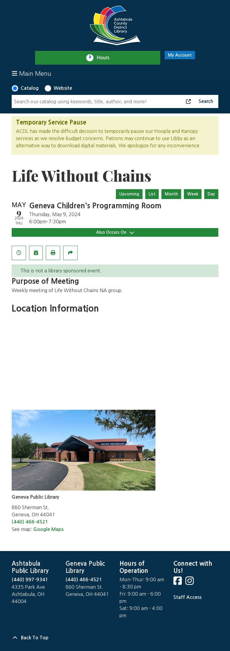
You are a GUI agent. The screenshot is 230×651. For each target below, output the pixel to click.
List (152, 194)
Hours (105, 57)
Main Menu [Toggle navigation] (31, 73)
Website (63, 88)
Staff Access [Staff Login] (187, 597)
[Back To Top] (115, 638)
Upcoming (129, 194)
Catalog (30, 88)
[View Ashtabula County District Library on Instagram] (190, 582)
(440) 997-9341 (30, 579)
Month (171, 194)
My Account (180, 55)
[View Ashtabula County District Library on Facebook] (178, 582)
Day (211, 194)
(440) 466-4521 (30, 522)
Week (192, 194)
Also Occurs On (115, 232)
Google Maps (48, 529)
